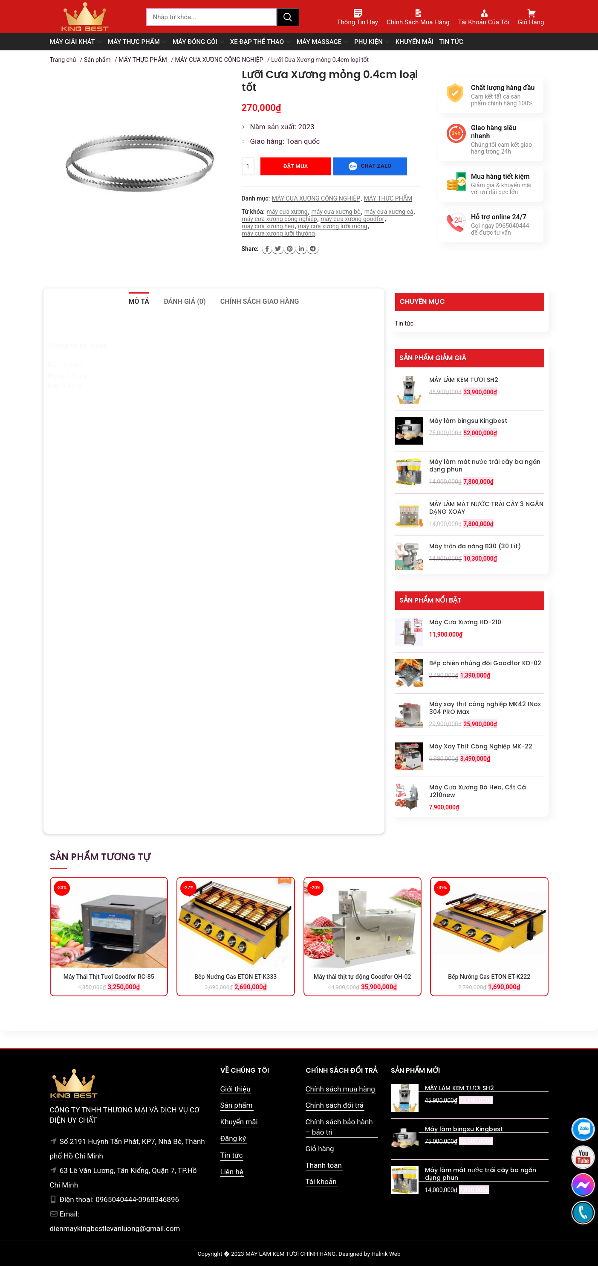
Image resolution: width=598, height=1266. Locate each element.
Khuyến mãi (239, 1122)
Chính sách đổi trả (335, 1105)
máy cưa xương (287, 211)
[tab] (139, 302)
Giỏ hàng (320, 1148)
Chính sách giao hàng (259, 301)
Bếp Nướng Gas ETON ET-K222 (489, 976)
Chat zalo (370, 166)
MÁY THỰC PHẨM (142, 59)
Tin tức (404, 323)
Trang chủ (63, 59)
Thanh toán (324, 1165)
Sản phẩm (97, 59)
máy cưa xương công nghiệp (279, 218)
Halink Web (385, 1253)
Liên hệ (231, 1171)
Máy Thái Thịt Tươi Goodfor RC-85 (109, 976)
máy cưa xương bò (336, 211)
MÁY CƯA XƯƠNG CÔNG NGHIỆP (219, 59)
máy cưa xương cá (388, 211)
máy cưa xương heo (268, 226)
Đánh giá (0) (184, 301)
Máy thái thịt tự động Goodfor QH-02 (362, 976)
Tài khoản (321, 1181)
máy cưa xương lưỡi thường (278, 233)
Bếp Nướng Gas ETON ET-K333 (235, 976)
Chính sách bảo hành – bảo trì (339, 1127)
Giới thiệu (235, 1089)
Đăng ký (233, 1138)
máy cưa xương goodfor (352, 218)
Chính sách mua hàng (340, 1089)
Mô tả (139, 301)
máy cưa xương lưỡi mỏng (332, 226)
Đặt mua (295, 166)
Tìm (288, 17)
